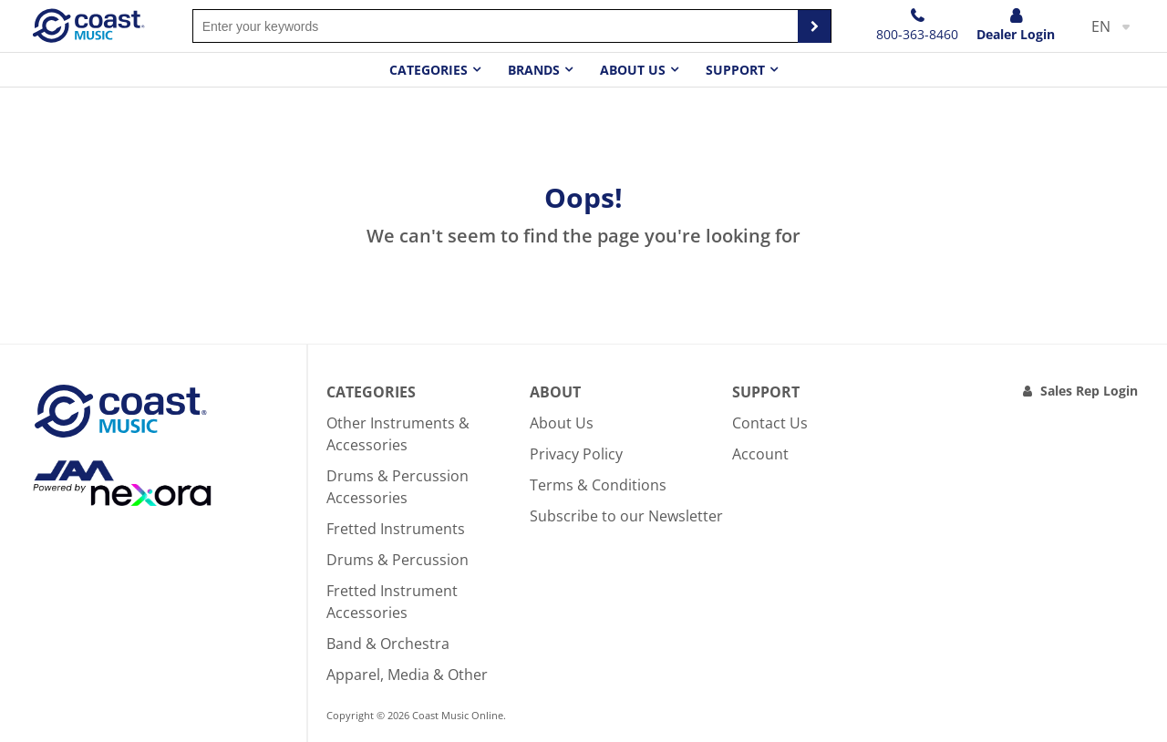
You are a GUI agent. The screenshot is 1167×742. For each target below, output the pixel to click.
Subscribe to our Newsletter (626, 516)
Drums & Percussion (397, 560)
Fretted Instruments (395, 529)
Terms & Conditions (598, 485)
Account (760, 454)
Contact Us (770, 423)
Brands (534, 69)
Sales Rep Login (1089, 390)
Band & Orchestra (387, 644)
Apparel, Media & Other (407, 675)
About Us (562, 423)
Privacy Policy (576, 454)
